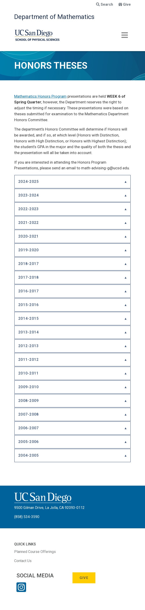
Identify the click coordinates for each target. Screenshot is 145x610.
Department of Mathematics (54, 17)
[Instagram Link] (21, 590)
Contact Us (23, 561)
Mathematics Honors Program (40, 96)
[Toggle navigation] (124, 35)
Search (104, 4)
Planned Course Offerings (35, 552)
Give (124, 4)
